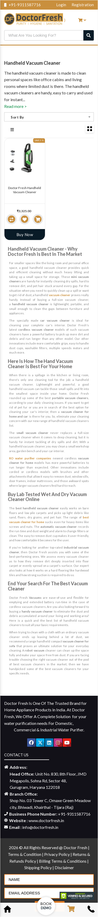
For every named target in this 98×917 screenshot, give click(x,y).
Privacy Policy (57, 854)
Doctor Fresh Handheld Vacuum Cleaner (24, 190)
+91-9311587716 (22, 4)
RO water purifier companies (30, 458)
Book (46, 905)
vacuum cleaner (59, 295)
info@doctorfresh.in (40, 827)
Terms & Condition (25, 854)
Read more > (15, 106)
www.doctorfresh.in (46, 820)
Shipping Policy (38, 867)
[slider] (14, 207)
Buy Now (24, 234)
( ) (60, 20)
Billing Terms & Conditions (63, 861)
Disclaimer (64, 867)
